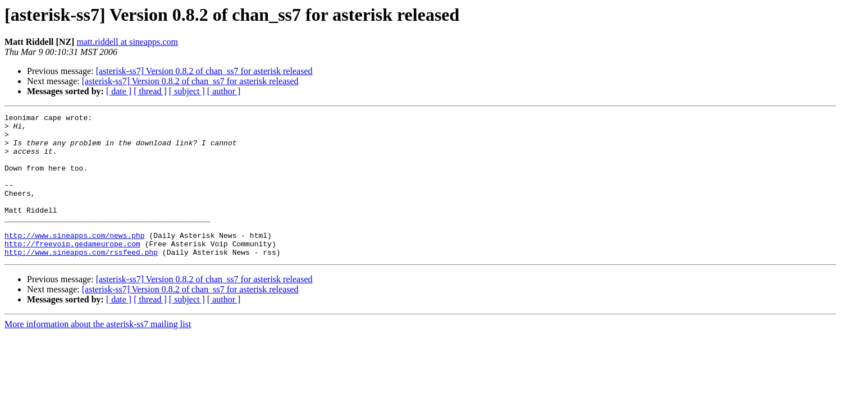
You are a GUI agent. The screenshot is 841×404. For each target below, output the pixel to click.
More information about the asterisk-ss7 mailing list (97, 352)
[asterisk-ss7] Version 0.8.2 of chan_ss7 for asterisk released (204, 71)
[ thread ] (150, 91)
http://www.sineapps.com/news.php (74, 260)
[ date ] (118, 91)
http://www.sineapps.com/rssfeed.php (81, 281)
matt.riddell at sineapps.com (126, 42)
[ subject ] (187, 91)
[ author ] (224, 91)
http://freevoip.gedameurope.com (72, 270)
